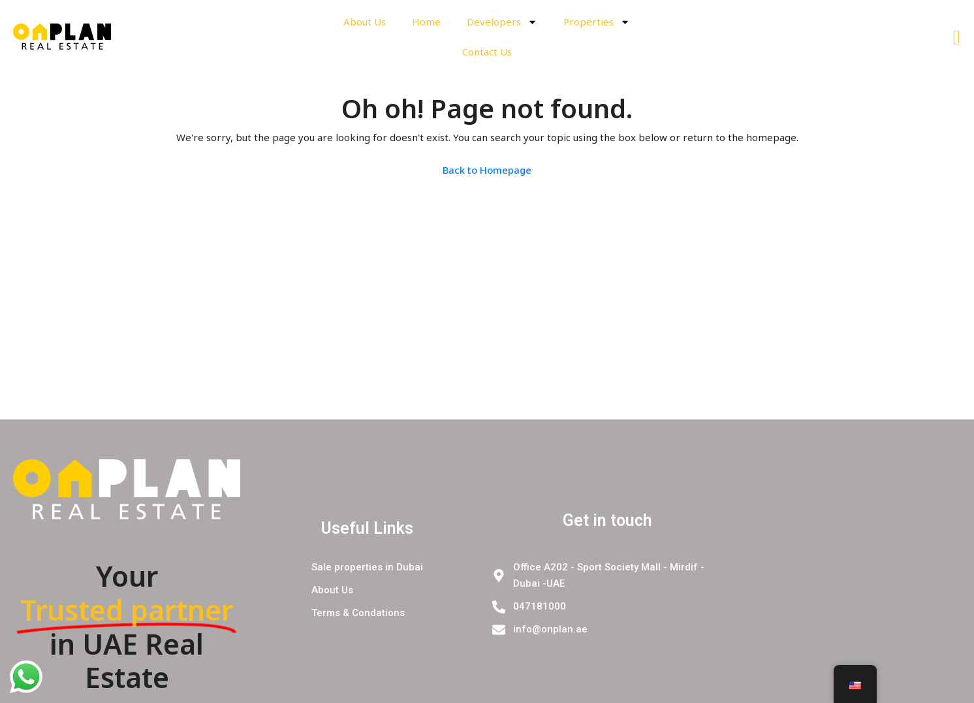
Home (426, 21)
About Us (364, 21)
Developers (502, 21)
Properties (596, 21)
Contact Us (487, 51)
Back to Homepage (487, 169)
